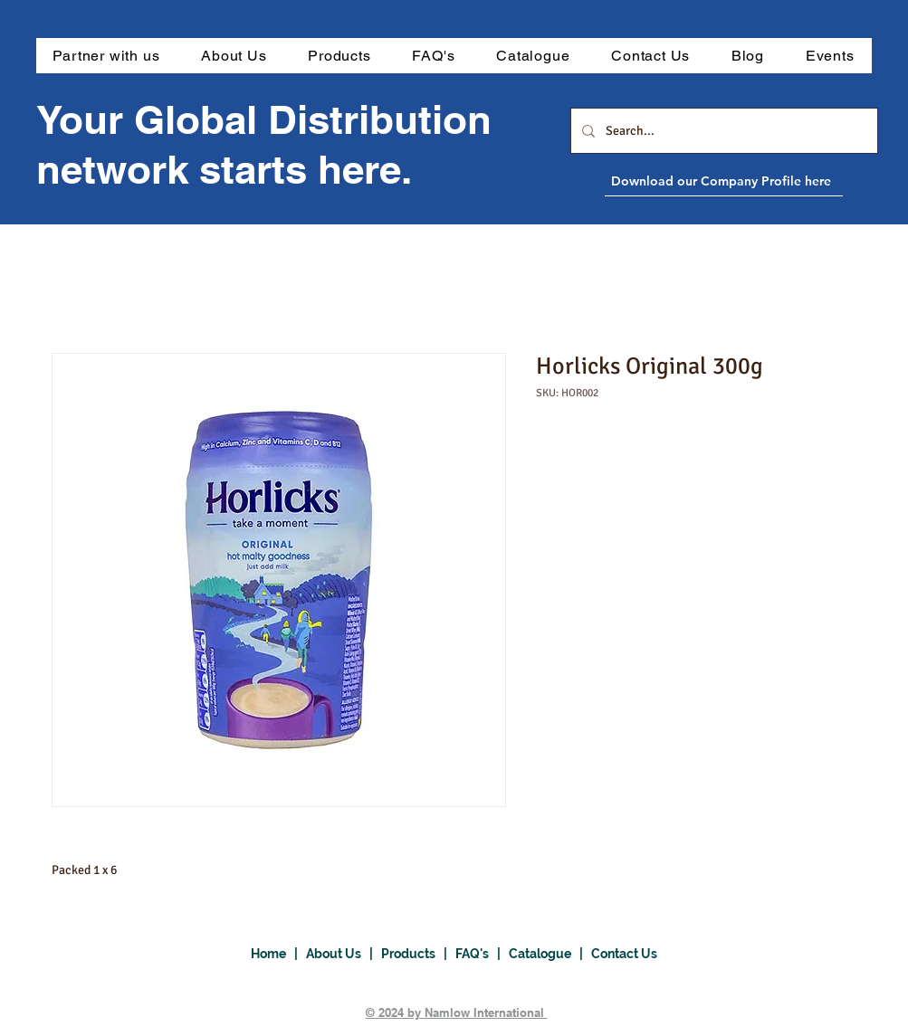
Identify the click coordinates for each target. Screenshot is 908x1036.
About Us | (343, 953)
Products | (418, 953)
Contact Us (624, 953)
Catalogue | (550, 953)
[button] (339, 55)
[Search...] (722, 131)
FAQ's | (482, 953)
